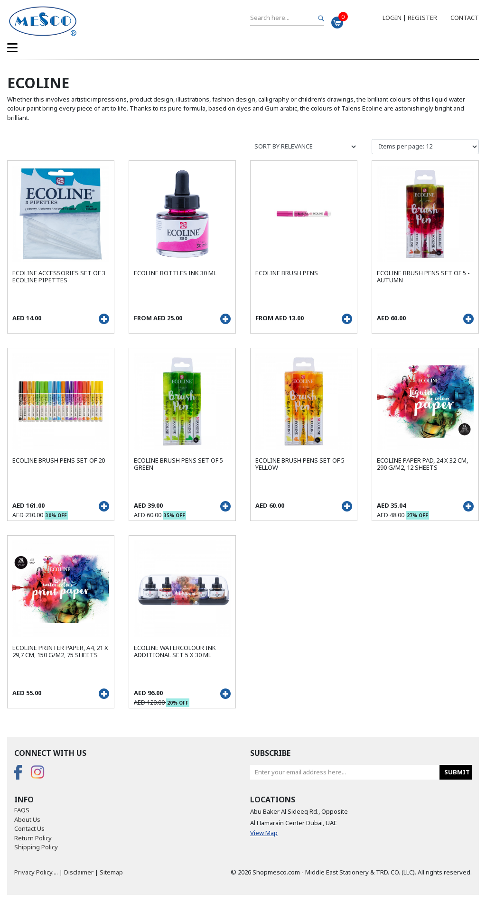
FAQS (21, 810)
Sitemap (111, 872)
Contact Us (29, 828)
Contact (464, 17)
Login (392, 17)
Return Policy (33, 838)
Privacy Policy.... (36, 872)
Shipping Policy (36, 847)
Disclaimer (78, 872)
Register (422, 17)
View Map (264, 832)
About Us (27, 819)
